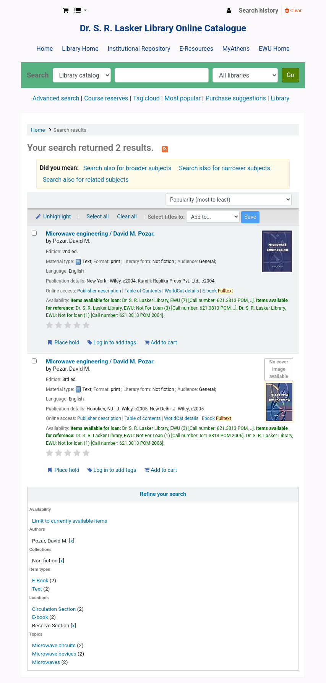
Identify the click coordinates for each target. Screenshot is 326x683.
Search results (70, 130)
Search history (259, 10)
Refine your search (163, 494)
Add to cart (160, 342)
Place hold (62, 342)
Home (44, 48)
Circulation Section (54, 609)
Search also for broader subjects (127, 168)
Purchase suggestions (236, 98)
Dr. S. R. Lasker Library (40, 10)
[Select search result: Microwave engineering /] (34, 233)
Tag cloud (146, 98)
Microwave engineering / (100, 233)
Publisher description (99, 291)
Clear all (127, 216)
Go (290, 75)
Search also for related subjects (85, 179)
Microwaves (46, 662)
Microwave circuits (54, 645)
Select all (98, 216)
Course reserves (106, 98)
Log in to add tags (112, 342)
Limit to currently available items (69, 521)
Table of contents (143, 418)
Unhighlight (53, 216)
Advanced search (55, 98)
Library (280, 98)
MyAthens (236, 48)
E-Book (40, 580)
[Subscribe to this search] (165, 148)
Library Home (80, 48)
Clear (293, 10)
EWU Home (274, 48)
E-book (40, 617)
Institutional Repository (138, 48)
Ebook (216, 418)
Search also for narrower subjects (224, 168)
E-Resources (196, 48)
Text (37, 589)
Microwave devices (54, 654)
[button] (65, 10)
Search (38, 75)
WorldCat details (182, 291)
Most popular (183, 98)
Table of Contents (143, 291)
